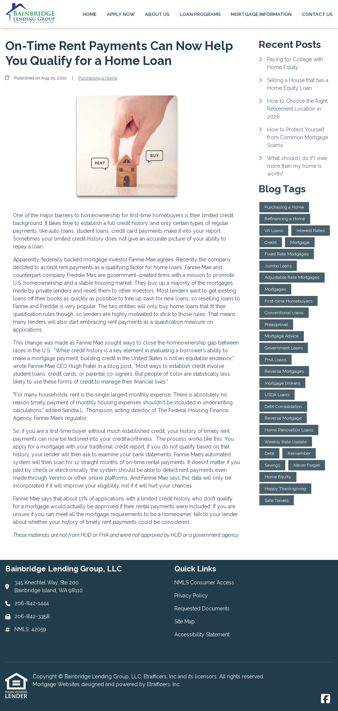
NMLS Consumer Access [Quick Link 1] (204, 583)
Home (89, 14)
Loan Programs (200, 14)
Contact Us (317, 14)
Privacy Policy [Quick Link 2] (191, 596)
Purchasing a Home (97, 78)
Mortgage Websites (57, 684)
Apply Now (121, 14)
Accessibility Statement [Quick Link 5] (202, 634)
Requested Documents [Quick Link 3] (202, 608)
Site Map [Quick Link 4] (184, 621)
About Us (157, 14)
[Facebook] (325, 699)
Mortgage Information (261, 14)
